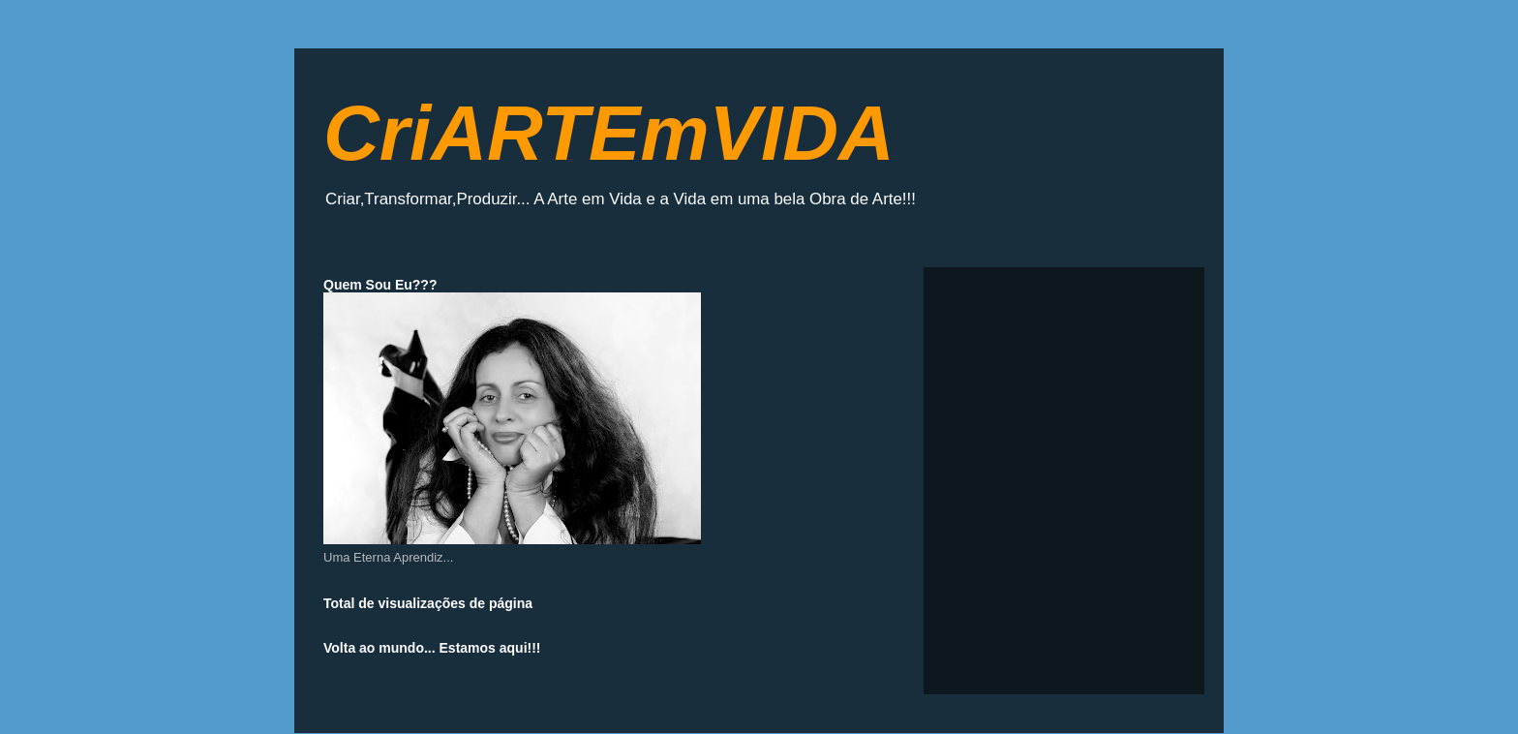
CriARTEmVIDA (609, 133)
